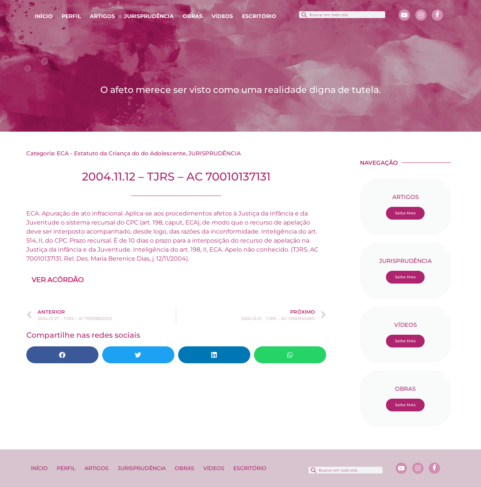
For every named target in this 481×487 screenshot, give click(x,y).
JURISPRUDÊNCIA (149, 16)
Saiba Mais (405, 213)
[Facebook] (437, 15)
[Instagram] (421, 15)
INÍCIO (44, 16)
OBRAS (193, 16)
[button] (62, 354)
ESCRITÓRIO (259, 16)
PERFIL (71, 16)
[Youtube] (404, 15)
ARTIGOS (102, 16)
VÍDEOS (222, 16)
